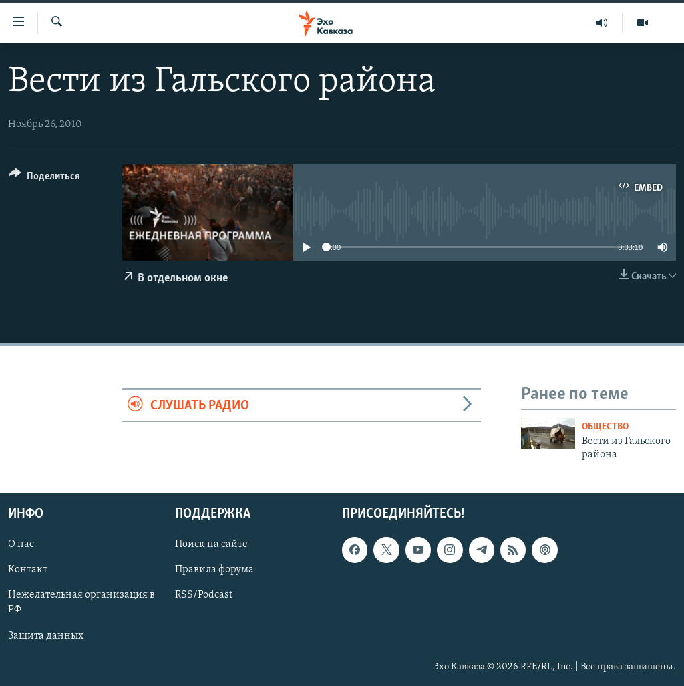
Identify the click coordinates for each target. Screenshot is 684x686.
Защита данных (45, 635)
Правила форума (214, 569)
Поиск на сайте (211, 544)
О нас (21, 544)
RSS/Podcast (203, 595)
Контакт (27, 569)
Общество (605, 427)
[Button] (44, 178)
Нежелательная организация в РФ (81, 602)
